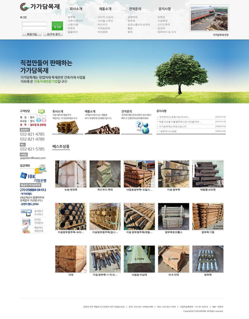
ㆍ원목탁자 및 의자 (165, 32)
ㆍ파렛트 (70, 28)
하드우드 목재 (105, 189)
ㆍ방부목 (70, 17)
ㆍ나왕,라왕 (71, 24)
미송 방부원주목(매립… (139, 232)
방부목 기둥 (208, 232)
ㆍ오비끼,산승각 (104, 17)
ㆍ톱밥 (129, 28)
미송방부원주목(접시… (105, 232)
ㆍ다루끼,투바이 (74, 20)
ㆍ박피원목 (101, 32)
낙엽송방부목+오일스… (139, 189)
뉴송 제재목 (70, 189)
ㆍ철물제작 (71, 32)
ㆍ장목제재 (131, 17)
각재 (70, 274)
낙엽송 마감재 (139, 274)
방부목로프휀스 (173, 232)
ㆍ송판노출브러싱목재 (137, 24)
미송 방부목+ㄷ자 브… (105, 274)
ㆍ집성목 (160, 28)
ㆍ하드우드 (101, 24)
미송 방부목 (173, 189)
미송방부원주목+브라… (71, 232)
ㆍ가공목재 (161, 20)
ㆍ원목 (129, 32)
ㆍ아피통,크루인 (104, 20)
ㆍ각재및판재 (102, 28)
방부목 (208, 274)
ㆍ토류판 (160, 17)
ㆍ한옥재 (130, 20)
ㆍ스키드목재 (162, 24)
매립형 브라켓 (208, 189)
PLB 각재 (173, 274)
